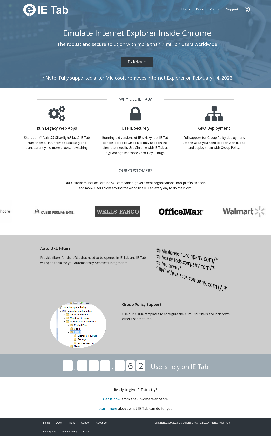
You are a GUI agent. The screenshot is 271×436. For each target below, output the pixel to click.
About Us (101, 422)
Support (232, 9)
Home (185, 9)
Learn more (108, 408)
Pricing (215, 9)
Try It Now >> (137, 61)
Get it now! (112, 399)
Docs (200, 9)
